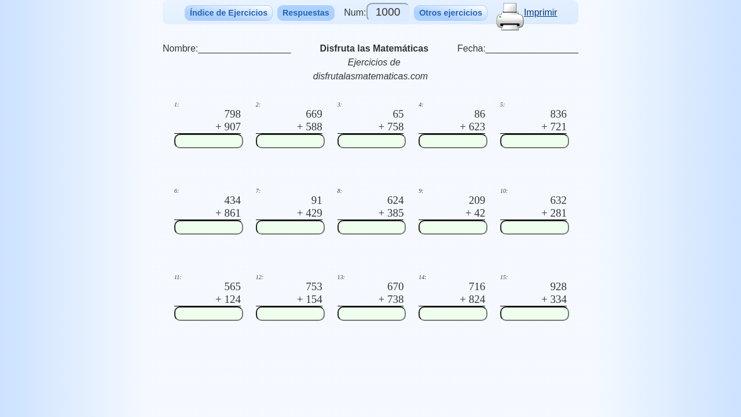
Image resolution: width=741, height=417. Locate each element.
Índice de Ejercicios (228, 12)
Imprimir (526, 12)
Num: (376, 12)
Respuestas (306, 12)
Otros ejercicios (450, 12)
